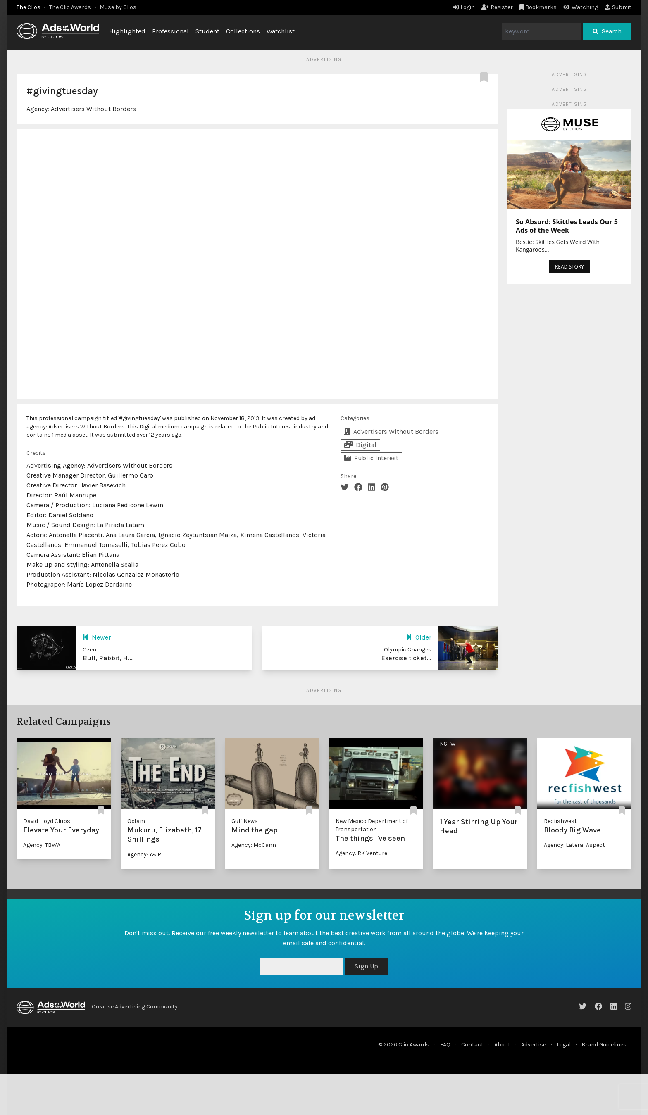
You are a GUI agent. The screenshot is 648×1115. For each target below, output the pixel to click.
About (502, 1044)
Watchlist (281, 31)
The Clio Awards (70, 7)
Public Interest (371, 458)
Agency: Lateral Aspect (574, 845)
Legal (564, 1044)
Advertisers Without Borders (93, 109)
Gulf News (244, 821)
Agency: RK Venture (361, 853)
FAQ (445, 1044)
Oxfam (136, 821)
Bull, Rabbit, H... (108, 658)
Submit (618, 7)
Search (607, 31)
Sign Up (366, 966)
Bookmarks (538, 7)
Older (418, 637)
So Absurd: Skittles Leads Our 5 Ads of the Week (567, 226)
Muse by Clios (118, 7)
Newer (97, 637)
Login (464, 7)
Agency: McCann (253, 845)
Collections (243, 31)
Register (497, 7)
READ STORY (569, 266)
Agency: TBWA (41, 845)
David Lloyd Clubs (46, 821)
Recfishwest (560, 821)
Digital (360, 445)
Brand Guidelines (604, 1044)
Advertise (533, 1044)
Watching (580, 7)
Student (207, 31)
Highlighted (127, 31)
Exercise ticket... (406, 658)
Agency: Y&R (144, 854)
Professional (170, 31)
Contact (472, 1044)
